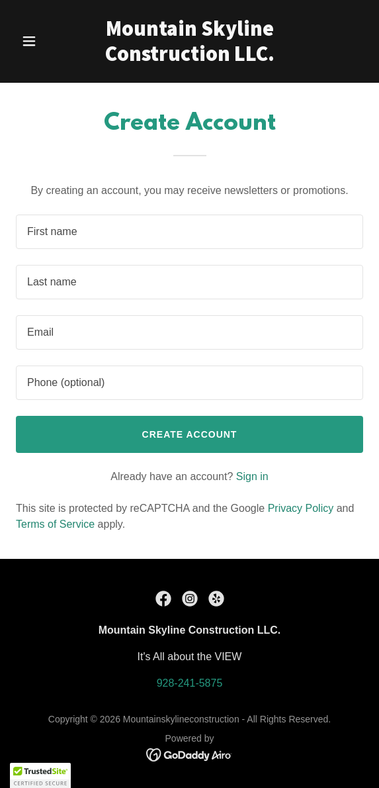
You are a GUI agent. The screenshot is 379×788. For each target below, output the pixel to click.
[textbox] (189, 232)
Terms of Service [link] (55, 524)
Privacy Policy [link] (301, 508)
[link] (189, 57)
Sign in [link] (252, 476)
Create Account (189, 434)
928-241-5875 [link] (190, 683)
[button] (42, 41)
